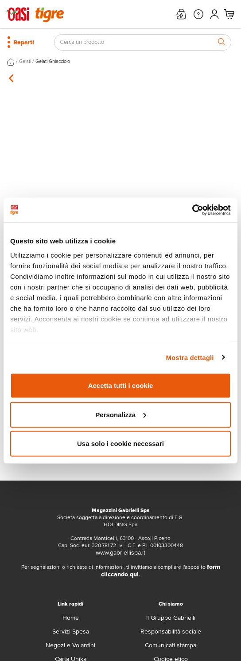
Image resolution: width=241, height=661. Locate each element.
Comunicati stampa (170, 645)
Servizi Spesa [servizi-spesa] (70, 631)
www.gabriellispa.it (120, 552)
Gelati (25, 61)
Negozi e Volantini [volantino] (70, 645)
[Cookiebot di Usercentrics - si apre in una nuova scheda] (192, 209)
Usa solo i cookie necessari (120, 443)
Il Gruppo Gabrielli (170, 618)
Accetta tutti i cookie (120, 385)
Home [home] (70, 618)
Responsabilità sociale (170, 631)
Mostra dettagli (190, 357)
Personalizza (120, 414)
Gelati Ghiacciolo (52, 61)
